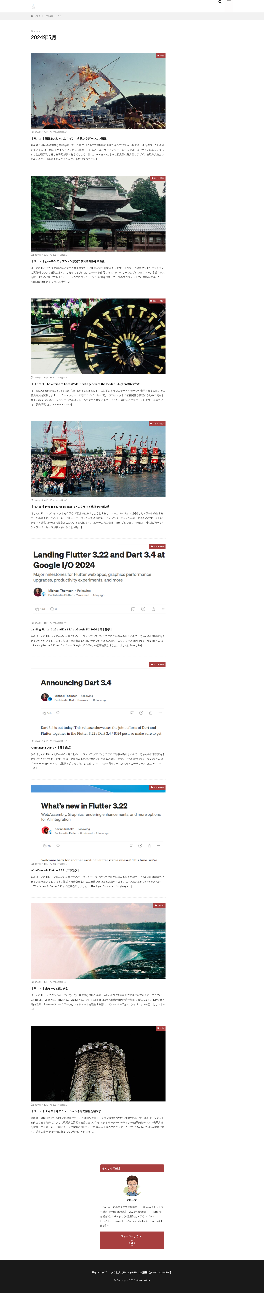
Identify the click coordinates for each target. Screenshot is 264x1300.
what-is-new (157, 553)
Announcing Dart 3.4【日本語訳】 (64, 753)
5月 (60, 16)
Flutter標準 (157, 178)
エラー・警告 (156, 301)
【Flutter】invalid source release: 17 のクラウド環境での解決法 (93, 512)
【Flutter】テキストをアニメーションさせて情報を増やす (88, 1116)
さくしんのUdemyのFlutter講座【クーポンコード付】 (143, 1279)
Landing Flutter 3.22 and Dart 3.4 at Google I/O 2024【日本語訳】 (94, 635)
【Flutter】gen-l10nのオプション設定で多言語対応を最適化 (90, 260)
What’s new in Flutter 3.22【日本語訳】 (69, 876)
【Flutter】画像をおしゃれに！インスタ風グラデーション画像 (92, 137)
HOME (37, 16)
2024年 (49, 16)
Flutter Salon (142, 1287)
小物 (161, 56)
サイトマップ (94, 1279)
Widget (159, 912)
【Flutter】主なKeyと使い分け (61, 994)
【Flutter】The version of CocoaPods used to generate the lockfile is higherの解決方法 (98, 386)
